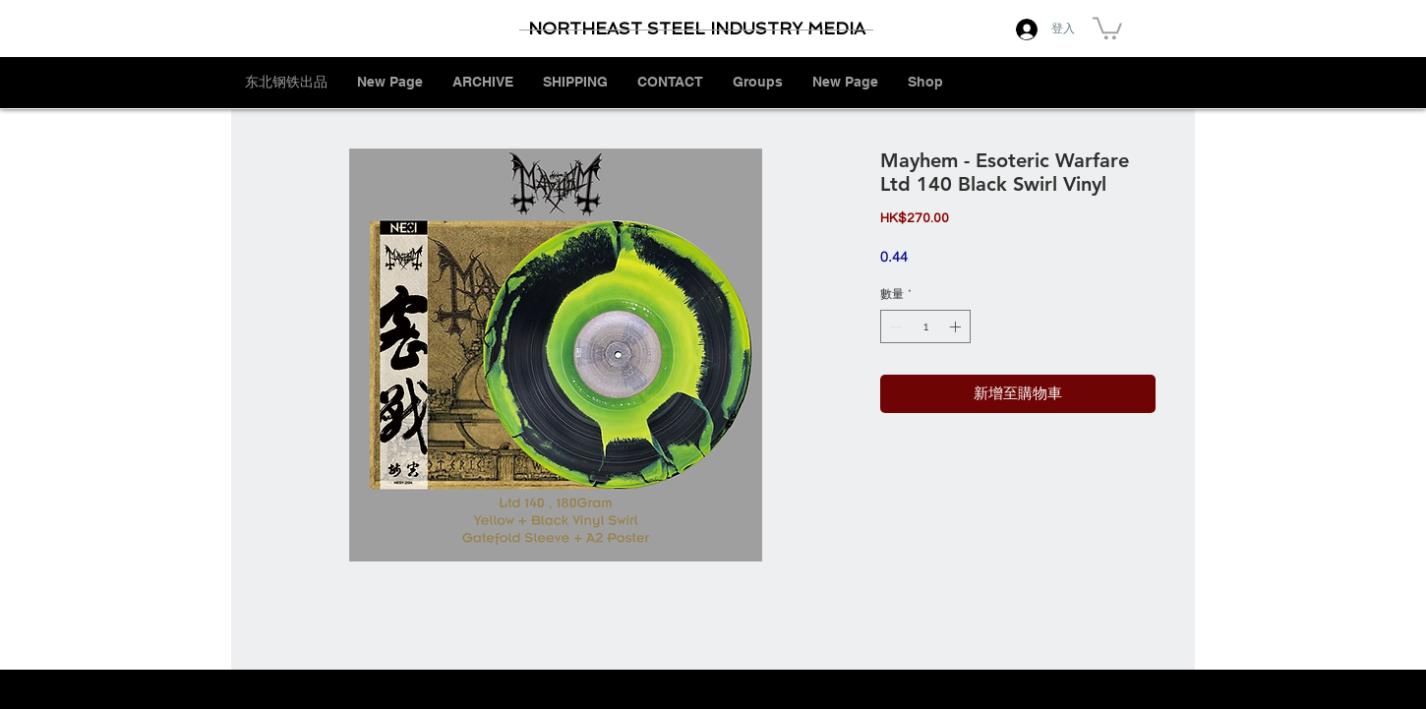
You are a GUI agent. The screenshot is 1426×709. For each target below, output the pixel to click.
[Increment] (957, 326)
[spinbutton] (925, 326)
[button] (1107, 27)
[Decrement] (894, 326)
